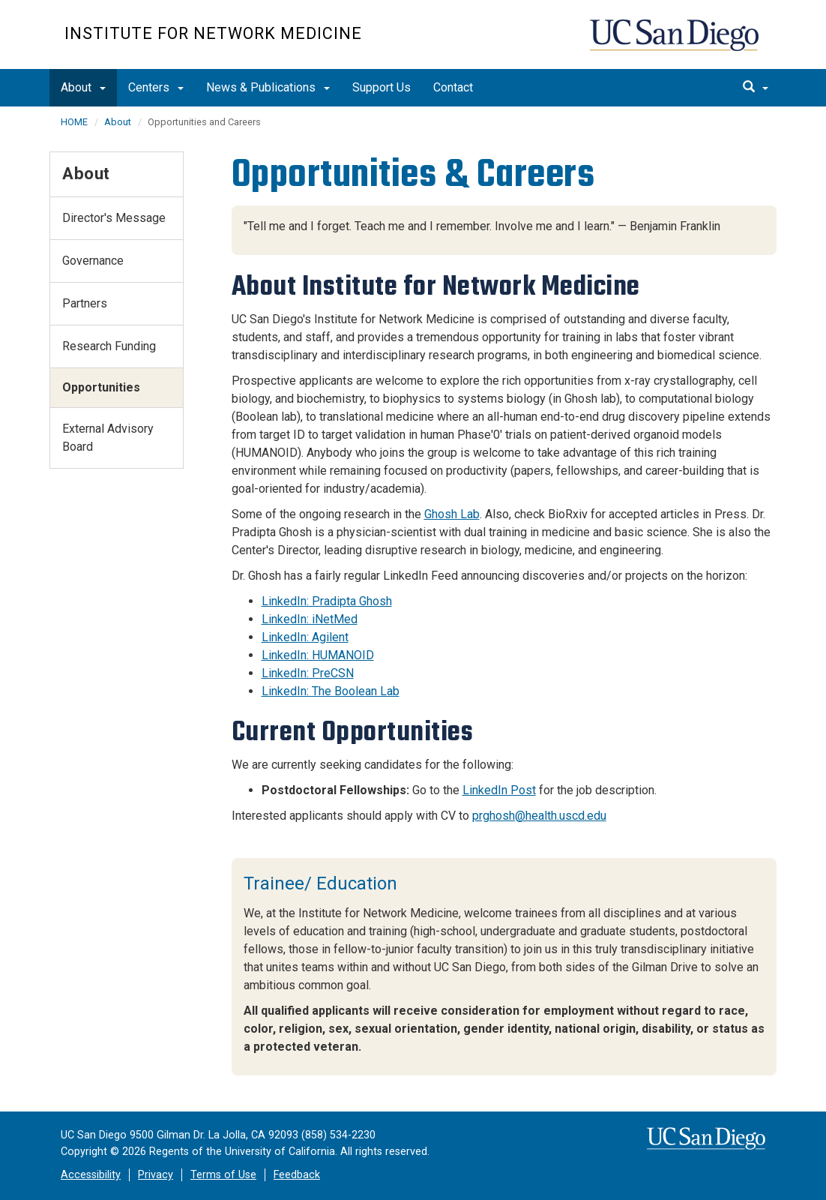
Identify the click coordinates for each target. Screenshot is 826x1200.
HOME (74, 122)
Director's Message (114, 218)
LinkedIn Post (499, 790)
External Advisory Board (108, 438)
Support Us (381, 87)
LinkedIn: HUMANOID (318, 655)
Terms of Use (223, 1174)
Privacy (155, 1174)
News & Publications (268, 87)
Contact (453, 87)
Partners (84, 303)
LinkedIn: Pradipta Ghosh (327, 601)
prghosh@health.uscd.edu (539, 815)
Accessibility (91, 1174)
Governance (93, 261)
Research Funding (109, 346)
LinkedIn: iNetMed (310, 619)
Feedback (297, 1174)
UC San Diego (676, 42)
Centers (156, 87)
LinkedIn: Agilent (305, 637)
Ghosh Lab (452, 514)
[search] (756, 87)
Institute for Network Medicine (213, 33)
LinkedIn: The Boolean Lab (331, 691)
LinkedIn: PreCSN (308, 673)
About (83, 87)
